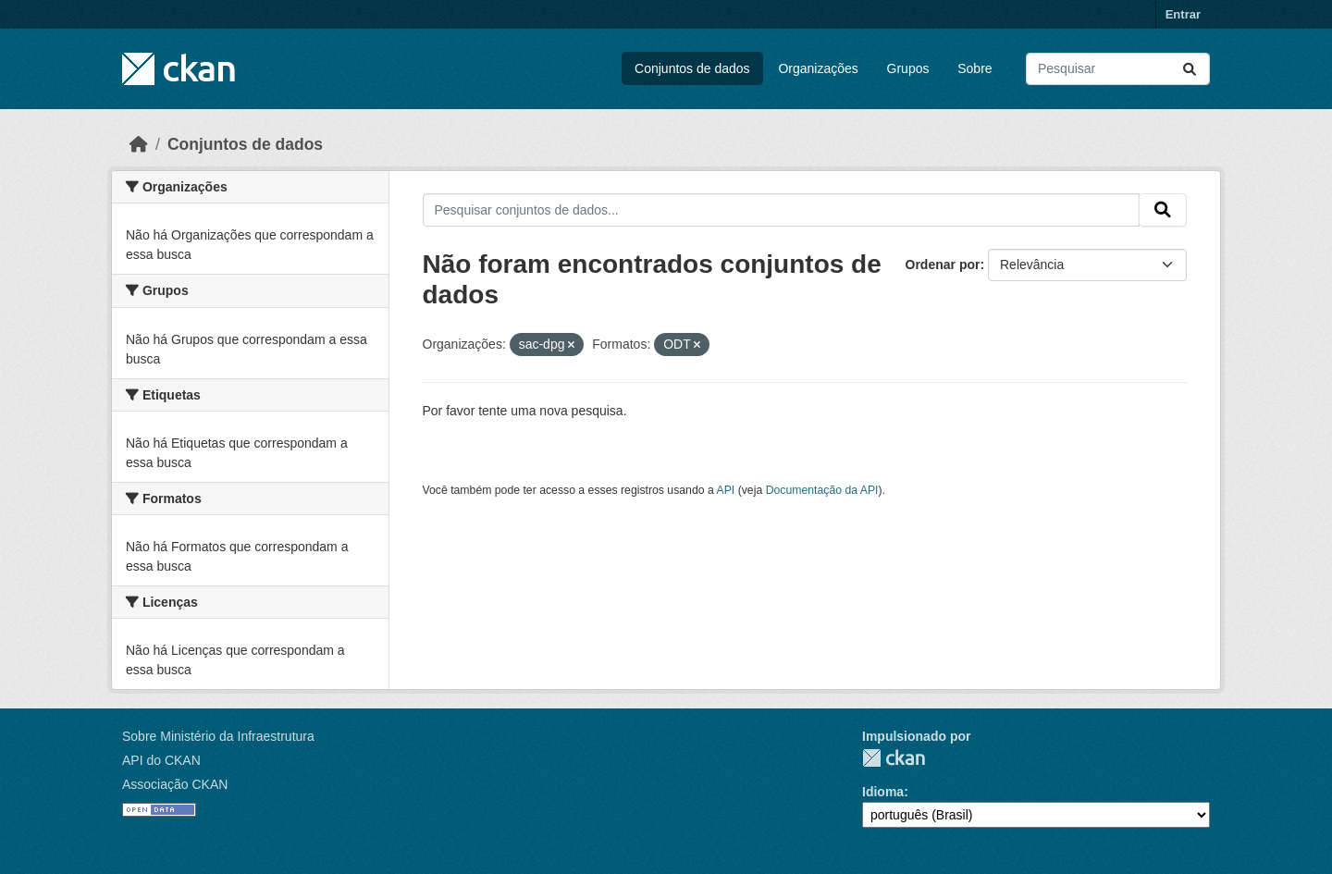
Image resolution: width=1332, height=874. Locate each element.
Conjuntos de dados (692, 68)
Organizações (817, 68)
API (726, 490)
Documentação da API (822, 490)
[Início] (139, 144)
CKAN (893, 758)
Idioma (883, 791)
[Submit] (1189, 69)
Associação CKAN (175, 784)
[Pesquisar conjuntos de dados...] (1118, 69)
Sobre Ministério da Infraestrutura (218, 736)
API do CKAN (161, 760)
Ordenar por (943, 264)
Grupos (908, 68)
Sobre (974, 68)
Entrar (1183, 14)
